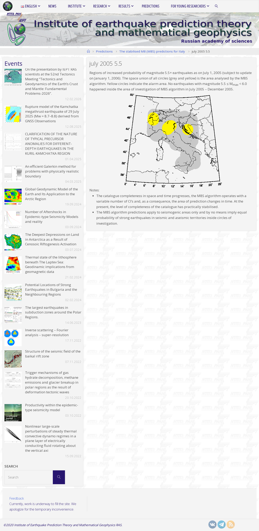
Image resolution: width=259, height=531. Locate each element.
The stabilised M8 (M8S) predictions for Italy (152, 51)
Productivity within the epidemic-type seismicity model (51, 407)
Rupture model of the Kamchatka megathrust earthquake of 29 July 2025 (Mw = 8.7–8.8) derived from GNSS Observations (52, 113)
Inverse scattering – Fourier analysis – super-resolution (47, 332)
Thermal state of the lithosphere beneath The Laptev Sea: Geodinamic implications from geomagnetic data (50, 264)
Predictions (104, 51)
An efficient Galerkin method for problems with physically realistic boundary (52, 171)
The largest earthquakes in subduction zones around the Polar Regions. (53, 312)
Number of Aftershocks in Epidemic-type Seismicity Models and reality (51, 216)
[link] (216, 6)
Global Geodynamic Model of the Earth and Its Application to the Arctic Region (51, 194)
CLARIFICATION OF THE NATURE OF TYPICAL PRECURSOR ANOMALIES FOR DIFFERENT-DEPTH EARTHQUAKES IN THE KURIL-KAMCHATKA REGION (51, 144)
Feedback (16, 498)
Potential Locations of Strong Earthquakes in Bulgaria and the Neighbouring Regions (51, 289)
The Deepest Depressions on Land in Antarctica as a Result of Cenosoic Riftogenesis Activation (52, 239)
